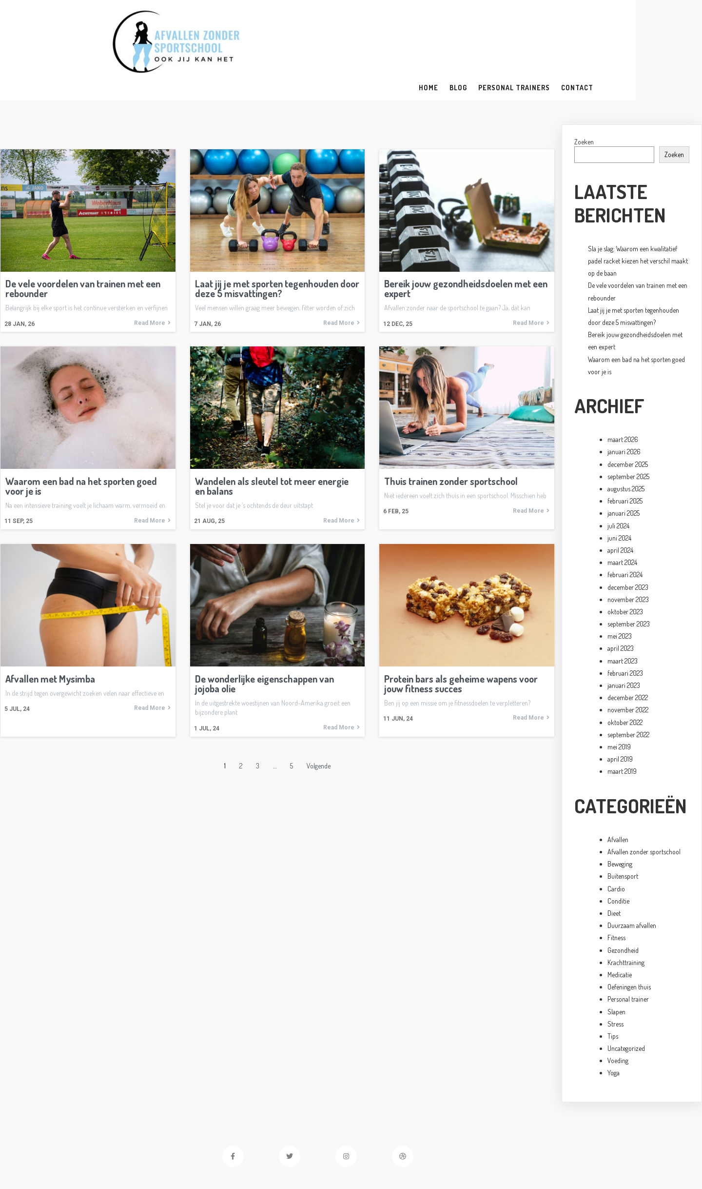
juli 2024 (618, 485)
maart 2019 (622, 730)
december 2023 (627, 546)
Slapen (616, 971)
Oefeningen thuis (629, 946)
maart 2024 (622, 522)
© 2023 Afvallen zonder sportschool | (323, 1158)
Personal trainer (628, 958)
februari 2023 (625, 632)
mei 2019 (619, 706)
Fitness (616, 897)
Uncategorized (626, 1008)
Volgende (319, 725)
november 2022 (627, 669)
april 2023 (620, 608)
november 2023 (628, 558)
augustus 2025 (625, 448)
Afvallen (617, 799)
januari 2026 (624, 411)
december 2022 (627, 657)
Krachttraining (625, 921)
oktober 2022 (625, 681)
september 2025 (628, 435)
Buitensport (622, 835)
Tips (612, 995)
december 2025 (627, 423)
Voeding (617, 1020)
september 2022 (628, 693)
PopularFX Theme (412, 1158)
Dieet (614, 872)
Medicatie (619, 934)
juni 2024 (619, 497)
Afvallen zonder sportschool (644, 811)
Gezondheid (623, 909)
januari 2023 (623, 645)
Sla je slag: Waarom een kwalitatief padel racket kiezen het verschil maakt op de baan (638, 219)
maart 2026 (622, 399)
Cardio (616, 848)
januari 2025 (623, 472)
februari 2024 (625, 534)
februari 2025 (625, 460)
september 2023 (628, 583)
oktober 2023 (625, 571)
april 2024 (620, 509)
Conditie (618, 860)
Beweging (619, 823)
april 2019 (620, 718)
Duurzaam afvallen (631, 885)
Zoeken (584, 101)
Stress (615, 983)
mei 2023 (619, 595)
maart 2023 (622, 620)
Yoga (613, 1032)
